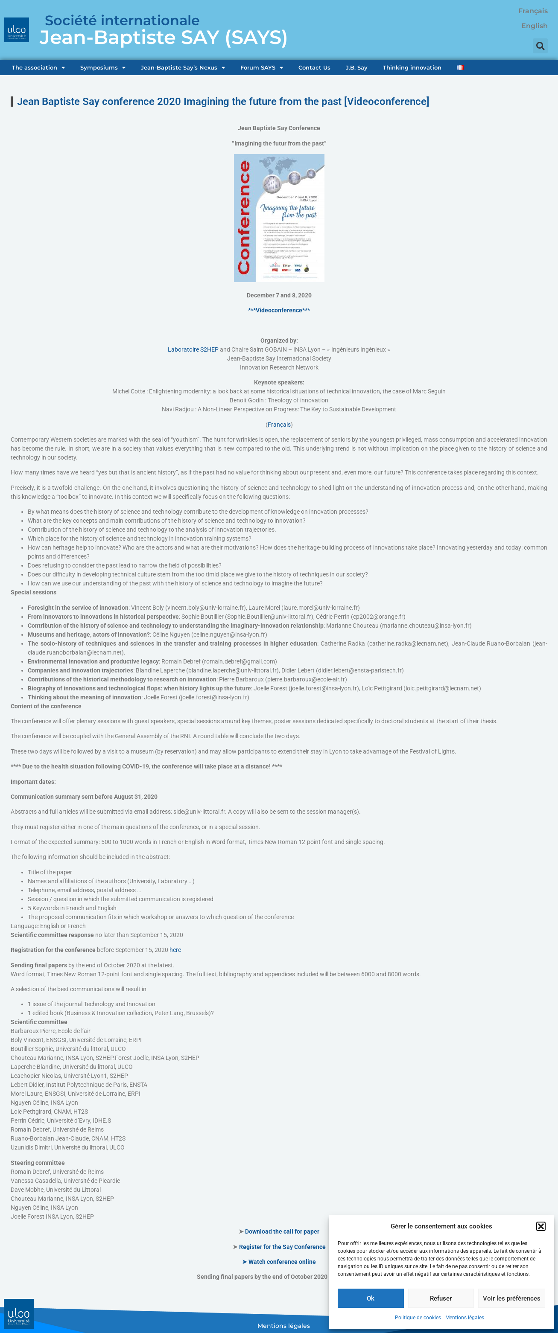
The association (38, 68)
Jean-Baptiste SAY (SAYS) (164, 37)
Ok (370, 1298)
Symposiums (103, 68)
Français (279, 424)
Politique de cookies (418, 1318)
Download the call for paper (282, 1231)
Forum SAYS (261, 68)
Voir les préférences (511, 1298)
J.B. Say (357, 67)
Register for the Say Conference (282, 1246)
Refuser (441, 1298)
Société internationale (122, 20)
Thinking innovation (412, 67)
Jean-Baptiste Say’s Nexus (183, 68)
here (175, 949)
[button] (541, 1226)
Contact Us (314, 67)
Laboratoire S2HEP (193, 349)
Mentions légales (464, 1318)
